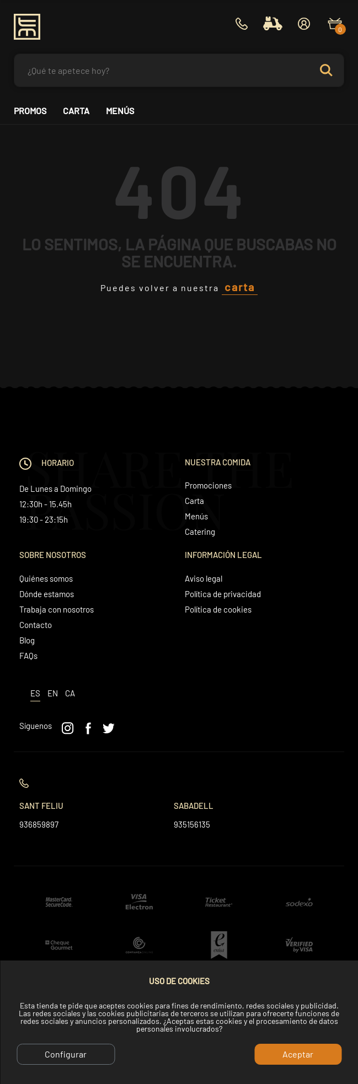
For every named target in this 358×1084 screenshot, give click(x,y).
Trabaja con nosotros (56, 609)
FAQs (28, 656)
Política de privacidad (223, 594)
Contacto (35, 625)
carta (240, 286)
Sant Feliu (41, 806)
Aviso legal (203, 578)
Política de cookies (218, 609)
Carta (76, 110)
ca (70, 693)
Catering (200, 531)
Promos (30, 110)
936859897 (38, 824)
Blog (27, 640)
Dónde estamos (46, 594)
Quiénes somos (46, 578)
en (52, 693)
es (35, 693)
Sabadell (193, 806)
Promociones (208, 485)
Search (331, 70)
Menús (120, 110)
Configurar (66, 1054)
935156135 (192, 824)
